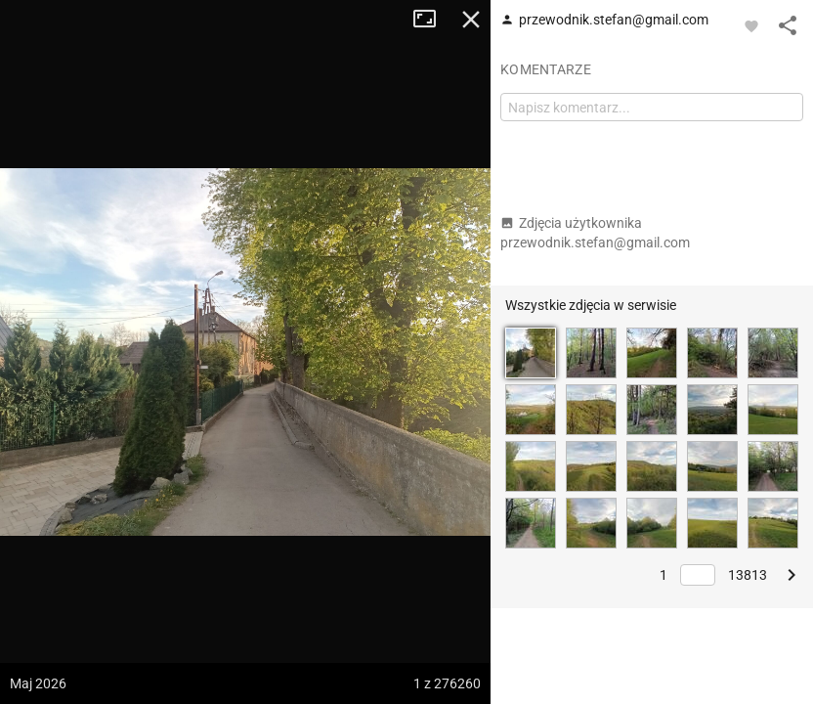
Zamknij (471, 19)
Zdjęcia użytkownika (595, 232)
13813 (747, 575)
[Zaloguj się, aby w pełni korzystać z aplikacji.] (751, 25)
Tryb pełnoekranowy (431, 19)
